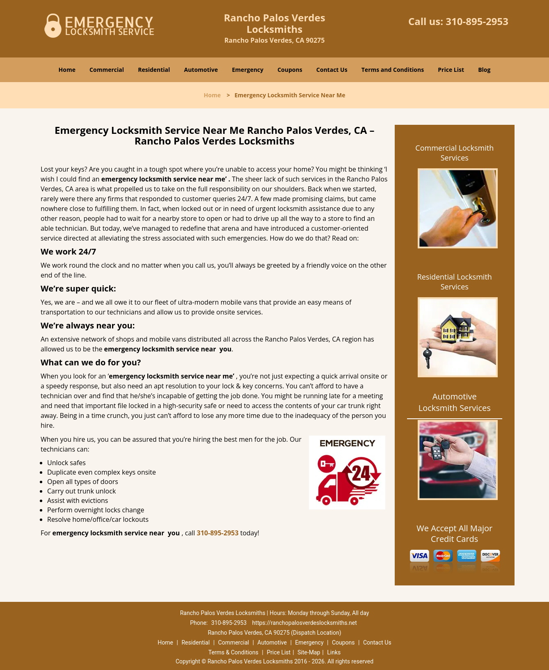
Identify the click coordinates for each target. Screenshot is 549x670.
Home (67, 69)
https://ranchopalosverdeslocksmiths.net (304, 623)
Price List (451, 69)
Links (334, 652)
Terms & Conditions (233, 652)
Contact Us (332, 69)
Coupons (289, 69)
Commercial (106, 69)
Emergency (247, 69)
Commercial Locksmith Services (454, 153)
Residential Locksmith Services (454, 281)
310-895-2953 (477, 21)
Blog (484, 69)
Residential (154, 69)
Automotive (201, 69)
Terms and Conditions (392, 69)
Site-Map (308, 652)
